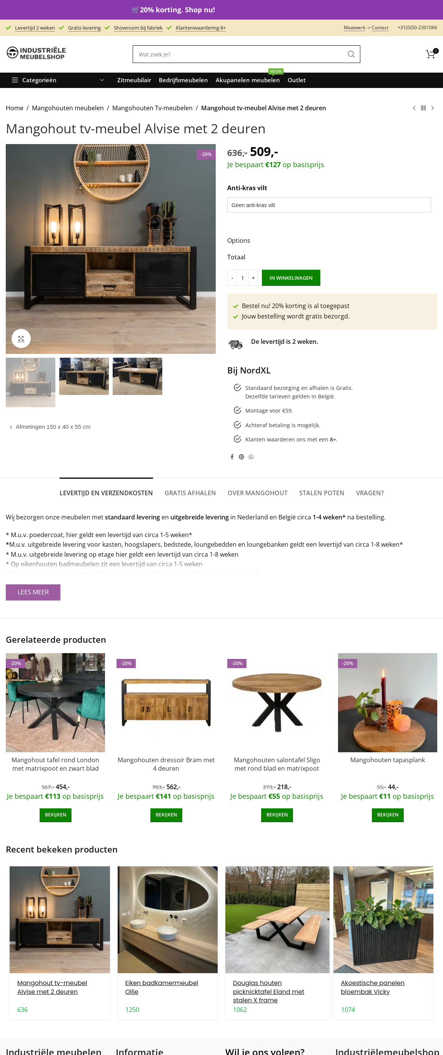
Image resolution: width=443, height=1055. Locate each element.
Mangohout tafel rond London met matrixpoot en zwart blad (55, 764)
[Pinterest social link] (241, 457)
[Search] (246, 54)
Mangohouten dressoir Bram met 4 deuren (166, 764)
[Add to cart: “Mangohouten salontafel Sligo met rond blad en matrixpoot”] (277, 815)
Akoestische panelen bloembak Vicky (373, 987)
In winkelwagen (291, 277)
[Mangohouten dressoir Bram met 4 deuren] (166, 702)
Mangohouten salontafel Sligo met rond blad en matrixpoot (277, 764)
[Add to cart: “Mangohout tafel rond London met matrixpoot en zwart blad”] (56, 815)
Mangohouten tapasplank (387, 760)
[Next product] (432, 108)
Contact (380, 27)
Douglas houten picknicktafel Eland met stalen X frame (268, 992)
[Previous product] (414, 108)
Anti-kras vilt (247, 188)
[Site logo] (36, 54)
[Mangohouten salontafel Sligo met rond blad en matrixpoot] (276, 702)
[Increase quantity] (253, 278)
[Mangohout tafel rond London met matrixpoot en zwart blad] (55, 702)
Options (238, 241)
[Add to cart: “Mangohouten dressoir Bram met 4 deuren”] (166, 815)
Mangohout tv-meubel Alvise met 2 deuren (52, 987)
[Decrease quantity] (232, 278)
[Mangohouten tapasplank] (387, 702)
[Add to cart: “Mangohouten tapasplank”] (388, 815)
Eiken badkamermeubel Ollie (161, 987)
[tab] (106, 489)
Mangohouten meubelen (68, 108)
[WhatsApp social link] (251, 457)
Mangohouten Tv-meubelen (152, 108)
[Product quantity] (242, 278)
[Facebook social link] (231, 457)
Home (14, 108)
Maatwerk (354, 27)
